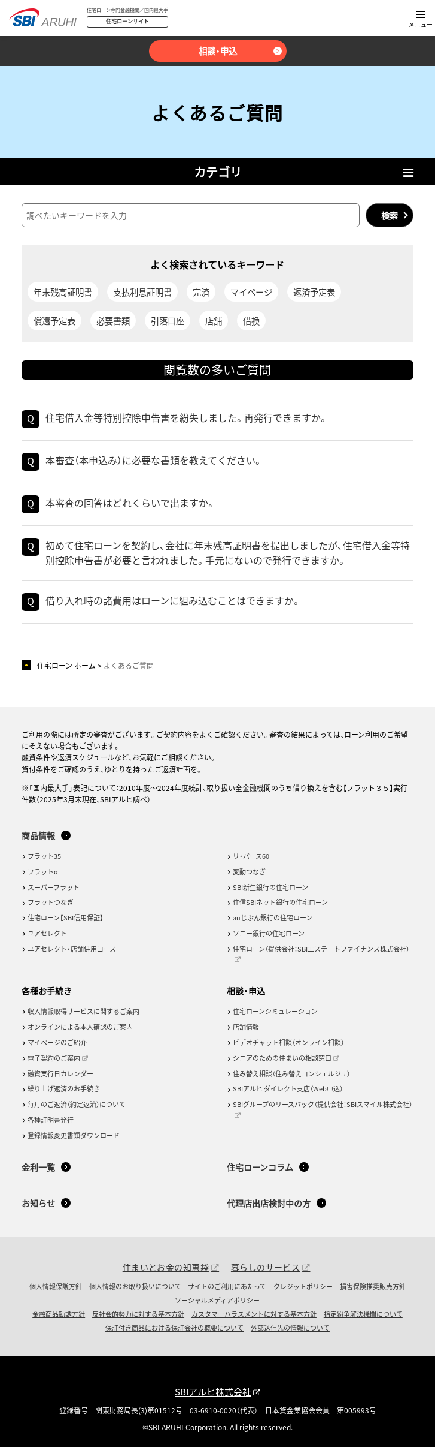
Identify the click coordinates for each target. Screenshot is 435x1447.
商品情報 (38, 835)
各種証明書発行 (51, 1119)
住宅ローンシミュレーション (275, 1011)
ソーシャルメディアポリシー (217, 1300)
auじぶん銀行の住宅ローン (272, 917)
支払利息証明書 (142, 291)
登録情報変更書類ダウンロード (74, 1135)
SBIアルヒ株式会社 (213, 1391)
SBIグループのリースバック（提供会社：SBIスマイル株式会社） (322, 1104)
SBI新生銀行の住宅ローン (270, 887)
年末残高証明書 (63, 291)
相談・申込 (218, 50)
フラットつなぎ (51, 902)
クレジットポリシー (303, 1286)
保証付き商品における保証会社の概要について (174, 1327)
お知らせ (38, 1203)
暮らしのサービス (265, 1267)
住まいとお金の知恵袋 (166, 1267)
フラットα (43, 871)
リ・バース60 (251, 856)
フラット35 (44, 856)
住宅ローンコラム (260, 1167)
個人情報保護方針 (55, 1286)
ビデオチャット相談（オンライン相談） (288, 1042)
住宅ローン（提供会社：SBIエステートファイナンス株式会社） (321, 948)
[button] (421, 20)
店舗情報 (246, 1026)
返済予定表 (314, 291)
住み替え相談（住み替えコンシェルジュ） (291, 1073)
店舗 (213, 320)
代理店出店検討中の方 (269, 1203)
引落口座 (167, 320)
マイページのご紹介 (57, 1042)
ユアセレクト (47, 933)
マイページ (251, 291)
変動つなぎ (249, 871)
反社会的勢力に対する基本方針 (138, 1314)
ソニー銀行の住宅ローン (269, 933)
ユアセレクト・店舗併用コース (72, 948)
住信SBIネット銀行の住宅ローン (280, 902)
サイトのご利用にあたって (227, 1286)
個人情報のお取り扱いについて (135, 1286)
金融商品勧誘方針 (58, 1314)
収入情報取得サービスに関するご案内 (83, 1011)
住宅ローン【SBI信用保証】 (66, 917)
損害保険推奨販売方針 (373, 1286)
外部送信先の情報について (290, 1327)
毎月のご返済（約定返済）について (77, 1104)
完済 (201, 291)
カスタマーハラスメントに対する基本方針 (254, 1314)
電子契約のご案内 (54, 1058)
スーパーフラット (54, 887)
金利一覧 (38, 1167)
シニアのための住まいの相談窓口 (282, 1058)
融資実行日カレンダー (60, 1073)
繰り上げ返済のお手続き (64, 1088)
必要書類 (113, 320)
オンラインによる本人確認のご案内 (80, 1026)
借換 (251, 320)
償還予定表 (54, 320)
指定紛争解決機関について (363, 1314)
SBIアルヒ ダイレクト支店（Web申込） (288, 1088)
